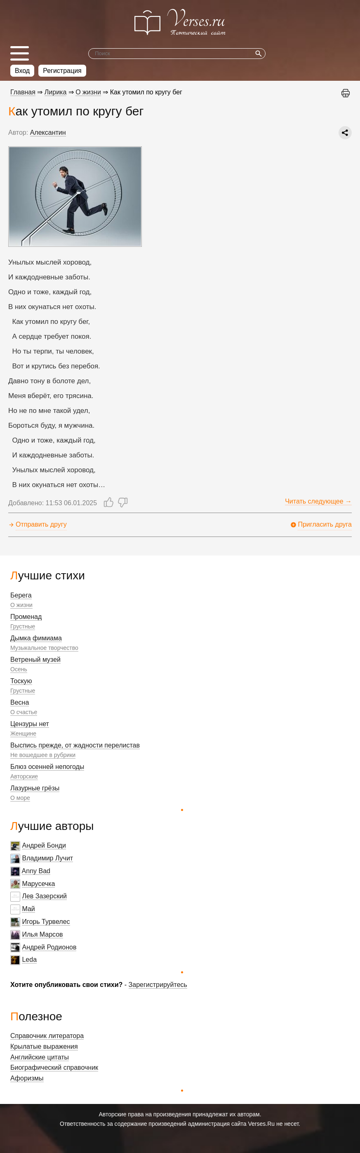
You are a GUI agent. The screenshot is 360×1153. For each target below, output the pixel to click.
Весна (19, 702)
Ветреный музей (35, 659)
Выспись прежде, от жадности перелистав (75, 745)
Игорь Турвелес (46, 921)
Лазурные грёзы (34, 788)
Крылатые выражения (44, 1046)
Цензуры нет (29, 723)
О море (20, 797)
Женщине (23, 733)
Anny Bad (36, 870)
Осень (18, 669)
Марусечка (38, 883)
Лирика (56, 92)
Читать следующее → (318, 501)
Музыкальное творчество (44, 647)
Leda (29, 959)
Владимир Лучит (47, 858)
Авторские (24, 776)
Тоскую (21, 680)
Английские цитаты (39, 1057)
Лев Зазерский (44, 896)
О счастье (23, 712)
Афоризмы (27, 1078)
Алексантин (48, 132)
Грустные (22, 626)
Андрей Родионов (49, 947)
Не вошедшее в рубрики (42, 755)
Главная (22, 92)
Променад (26, 616)
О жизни (21, 605)
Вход (22, 70)
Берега (21, 595)
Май (28, 908)
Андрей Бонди (44, 845)
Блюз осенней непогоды (47, 766)
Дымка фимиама (36, 638)
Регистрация (62, 70)
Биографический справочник (54, 1067)
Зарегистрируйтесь (158, 984)
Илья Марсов (42, 934)
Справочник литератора (47, 1035)
